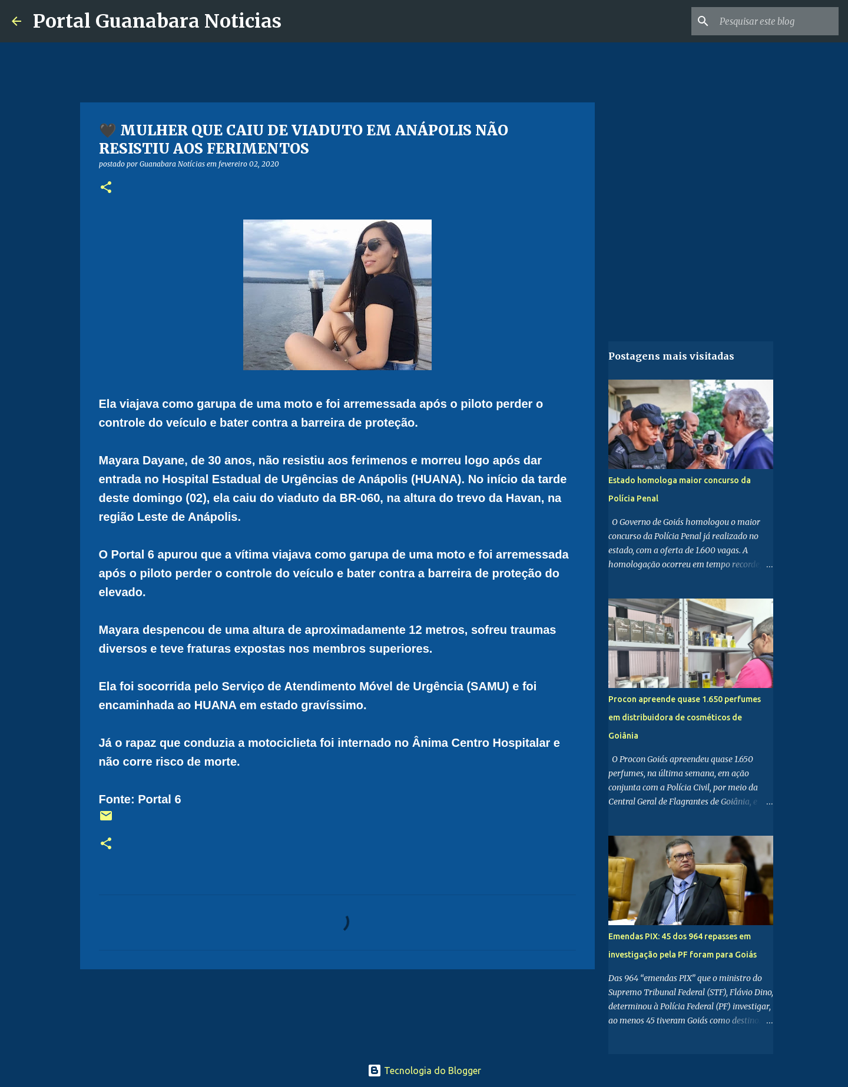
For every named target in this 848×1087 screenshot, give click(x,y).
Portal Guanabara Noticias (157, 21)
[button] (106, 188)
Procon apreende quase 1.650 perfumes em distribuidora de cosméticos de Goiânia (684, 717)
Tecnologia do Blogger (424, 1070)
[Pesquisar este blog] (777, 21)
